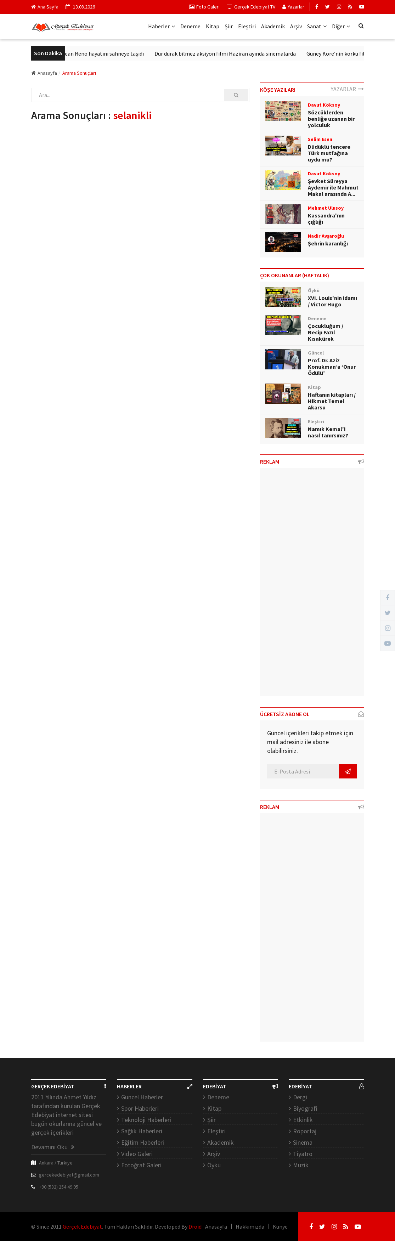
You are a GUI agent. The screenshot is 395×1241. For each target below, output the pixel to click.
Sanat (317, 26)
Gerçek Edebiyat (82, 1226)
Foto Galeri (204, 7)
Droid (195, 1226)
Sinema (302, 1142)
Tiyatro (302, 1154)
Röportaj (304, 1131)
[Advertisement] (312, 584)
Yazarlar (293, 7)
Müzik (301, 1165)
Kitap (212, 26)
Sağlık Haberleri (141, 1131)
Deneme (190, 26)
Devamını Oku (52, 1147)
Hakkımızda (250, 1226)
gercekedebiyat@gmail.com (69, 1175)
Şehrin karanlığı (328, 243)
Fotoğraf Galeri (141, 1165)
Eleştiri (247, 26)
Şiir (229, 26)
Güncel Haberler (142, 1097)
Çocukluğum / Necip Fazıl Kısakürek (325, 332)
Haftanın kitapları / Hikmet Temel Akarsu (332, 401)
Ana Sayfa (44, 7)
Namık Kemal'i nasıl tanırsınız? (328, 432)
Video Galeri (137, 1154)
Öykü (214, 1165)
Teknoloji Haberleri (146, 1120)
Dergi (300, 1097)
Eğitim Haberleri (142, 1142)
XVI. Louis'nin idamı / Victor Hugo (332, 301)
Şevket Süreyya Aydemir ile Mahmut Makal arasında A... (333, 187)
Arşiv (296, 26)
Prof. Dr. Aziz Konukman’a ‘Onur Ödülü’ (332, 366)
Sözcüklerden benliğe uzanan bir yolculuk (331, 119)
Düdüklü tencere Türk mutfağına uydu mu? (329, 153)
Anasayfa (44, 73)
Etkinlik (303, 1120)
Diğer (341, 26)
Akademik (273, 26)
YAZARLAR (347, 88)
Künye (280, 1226)
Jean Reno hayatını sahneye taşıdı (111, 53)
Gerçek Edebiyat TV (251, 7)
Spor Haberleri (140, 1108)
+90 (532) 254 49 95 (58, 1187)
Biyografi (305, 1108)
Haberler (161, 26)
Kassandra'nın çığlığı (326, 218)
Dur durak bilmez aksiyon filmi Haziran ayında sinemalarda (233, 53)
